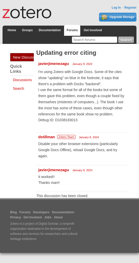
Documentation (50, 30)
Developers (41, 212)
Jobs (47, 217)
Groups (27, 30)
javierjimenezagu (53, 63)
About (58, 217)
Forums (72, 30)
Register (130, 7)
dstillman (46, 137)
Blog (13, 212)
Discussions (22, 80)
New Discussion (23, 57)
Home (12, 30)
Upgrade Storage (117, 17)
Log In (116, 7)
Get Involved (93, 30)
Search (18, 88)
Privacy (15, 217)
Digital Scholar (48, 223)
